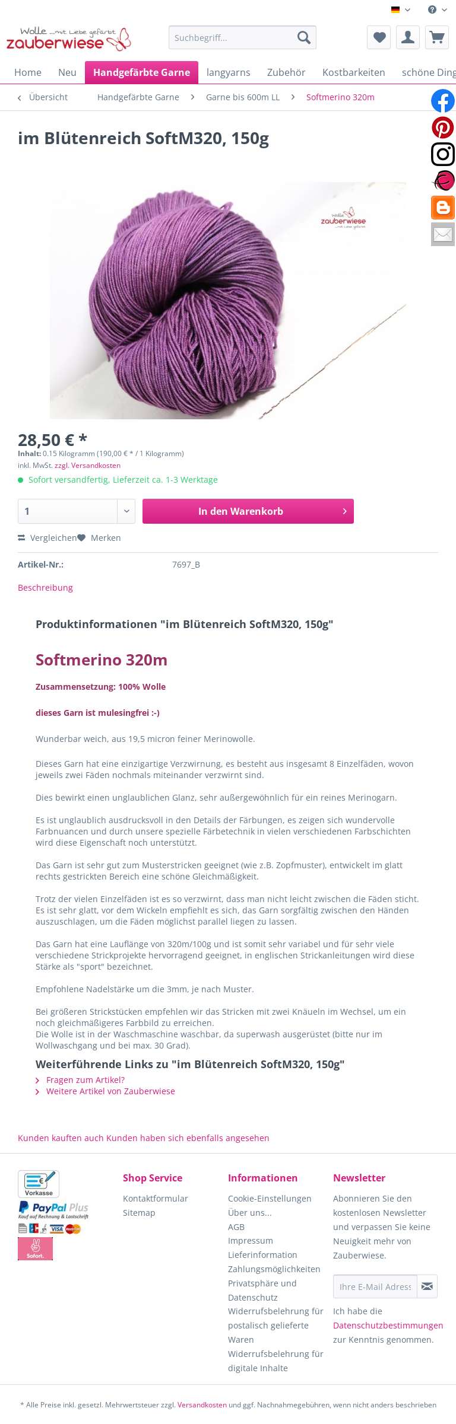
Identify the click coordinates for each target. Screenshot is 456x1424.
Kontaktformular (155, 1198)
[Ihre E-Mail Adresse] (375, 1286)
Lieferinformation (262, 1254)
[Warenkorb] (437, 37)
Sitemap (139, 1212)
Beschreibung (45, 587)
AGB (236, 1226)
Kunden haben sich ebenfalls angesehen (188, 1137)
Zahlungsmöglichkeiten (274, 1269)
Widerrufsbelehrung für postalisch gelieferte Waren (276, 1325)
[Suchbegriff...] (243, 37)
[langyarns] (228, 72)
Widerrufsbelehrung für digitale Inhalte (276, 1361)
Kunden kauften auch (61, 1137)
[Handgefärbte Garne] (141, 72)
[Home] (28, 72)
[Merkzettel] (379, 37)
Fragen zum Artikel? (80, 1079)
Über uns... (250, 1212)
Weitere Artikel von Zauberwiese (105, 1091)
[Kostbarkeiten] (354, 72)
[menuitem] (437, 9)
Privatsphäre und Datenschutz (262, 1290)
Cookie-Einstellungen (270, 1198)
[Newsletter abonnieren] (427, 1286)
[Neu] (67, 72)
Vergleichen (47, 537)
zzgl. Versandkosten (88, 465)
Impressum (250, 1240)
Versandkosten (202, 1405)
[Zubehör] (286, 72)
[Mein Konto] (408, 37)
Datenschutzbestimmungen (388, 1325)
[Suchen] (304, 37)
